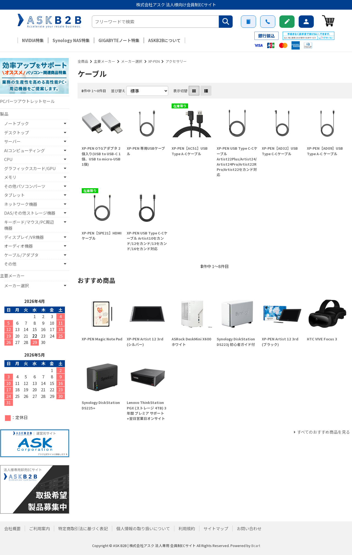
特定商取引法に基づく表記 (83, 528)
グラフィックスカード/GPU (30, 168)
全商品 (83, 61)
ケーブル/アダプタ (21, 255)
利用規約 (186, 528)
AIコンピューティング (24, 150)
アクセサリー (176, 61)
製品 (4, 114)
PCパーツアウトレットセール (27, 101)
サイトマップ (216, 528)
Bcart (255, 545)
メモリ (10, 177)
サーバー (12, 141)
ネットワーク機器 (20, 204)
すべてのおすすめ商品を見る (323, 432)
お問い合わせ (267, 21)
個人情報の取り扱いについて (143, 528)
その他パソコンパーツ (24, 186)
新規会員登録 (287, 21)
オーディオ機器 (18, 246)
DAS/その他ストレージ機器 (29, 213)
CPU (8, 159)
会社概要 (12, 528)
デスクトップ (16, 132)
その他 (10, 264)
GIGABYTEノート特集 (118, 40)
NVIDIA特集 (33, 40)
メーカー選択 (131, 61)
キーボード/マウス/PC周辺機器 (29, 225)
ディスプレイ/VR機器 (24, 237)
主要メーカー (104, 61)
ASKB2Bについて (164, 40)
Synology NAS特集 (71, 40)
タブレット (14, 195)
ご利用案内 (248, 21)
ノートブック (16, 123)
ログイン (306, 21)
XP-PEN (154, 61)
